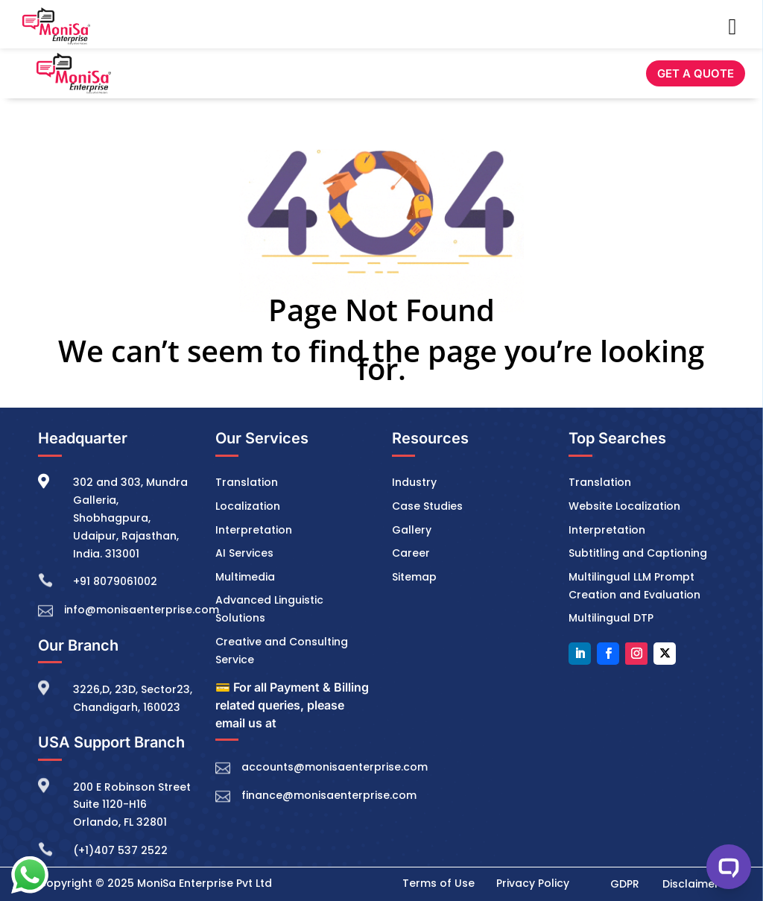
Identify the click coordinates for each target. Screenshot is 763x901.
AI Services (244, 553)
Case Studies (427, 506)
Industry (414, 482)
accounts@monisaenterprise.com (334, 766)
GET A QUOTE (695, 73)
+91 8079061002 (115, 581)
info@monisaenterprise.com (141, 609)
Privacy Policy (532, 883)
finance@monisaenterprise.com (329, 795)
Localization (247, 506)
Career (411, 553)
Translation (246, 482)
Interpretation (253, 529)
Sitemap (414, 576)
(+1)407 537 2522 (120, 850)
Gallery (411, 529)
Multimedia (245, 576)
